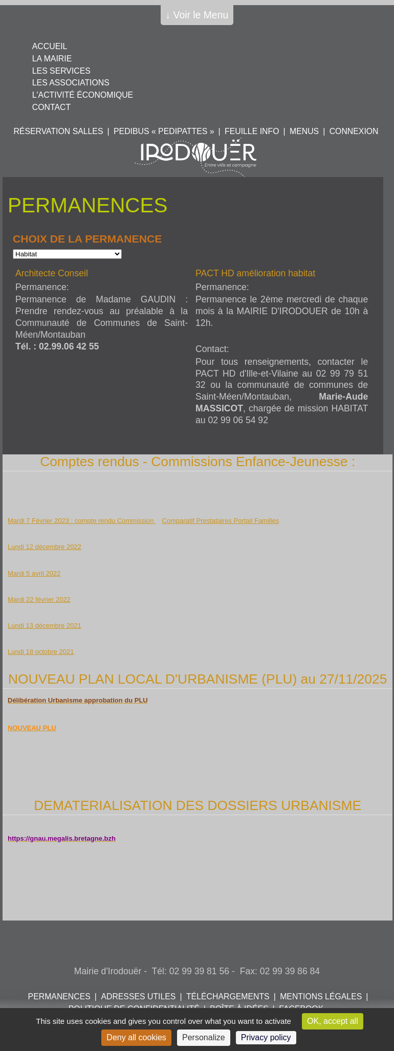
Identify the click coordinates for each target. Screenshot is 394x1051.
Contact (51, 107)
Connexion (354, 131)
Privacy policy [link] (266, 1037)
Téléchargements (228, 996)
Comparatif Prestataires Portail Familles (220, 520)
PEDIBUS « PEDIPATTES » (164, 131)
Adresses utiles (138, 996)
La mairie (52, 58)
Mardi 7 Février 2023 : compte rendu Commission (82, 520)
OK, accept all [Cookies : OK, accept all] (332, 1021)
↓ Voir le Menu (197, 14)
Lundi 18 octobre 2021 (41, 651)
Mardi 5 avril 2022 (34, 573)
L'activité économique (82, 95)
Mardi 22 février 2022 (39, 599)
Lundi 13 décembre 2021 (44, 625)
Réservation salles (58, 131)
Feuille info (252, 131)
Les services (61, 71)
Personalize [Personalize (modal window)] (203, 1037)
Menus (304, 131)
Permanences (59, 996)
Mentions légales (321, 996)
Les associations (71, 82)
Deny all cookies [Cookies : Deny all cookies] (136, 1037)
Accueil (50, 46)
